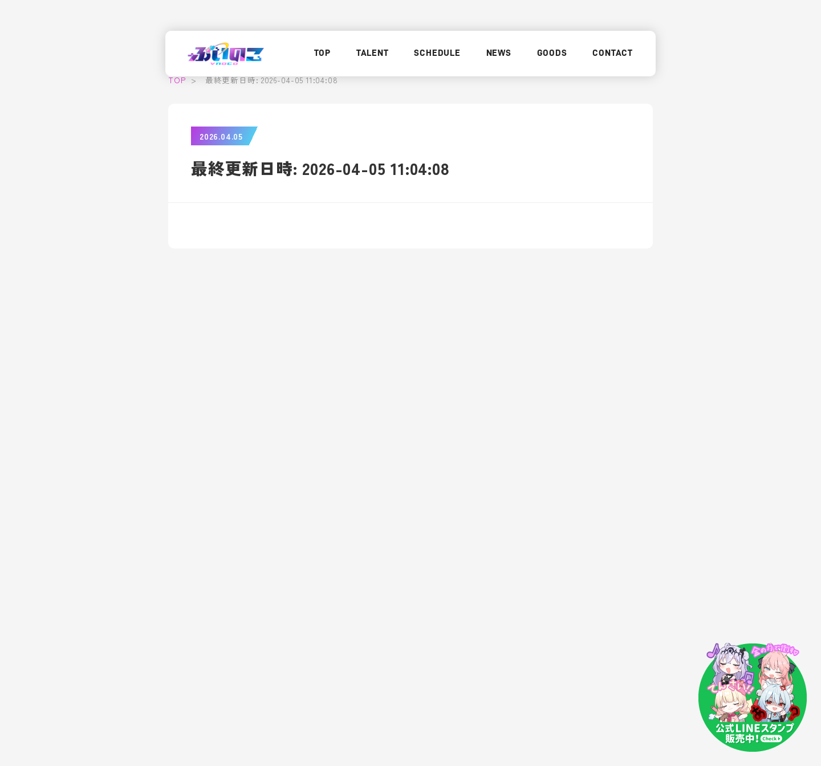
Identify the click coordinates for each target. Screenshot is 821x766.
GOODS (552, 53)
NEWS (498, 53)
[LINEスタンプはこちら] (753, 698)
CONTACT (612, 53)
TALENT (372, 53)
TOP (322, 53)
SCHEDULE (437, 53)
